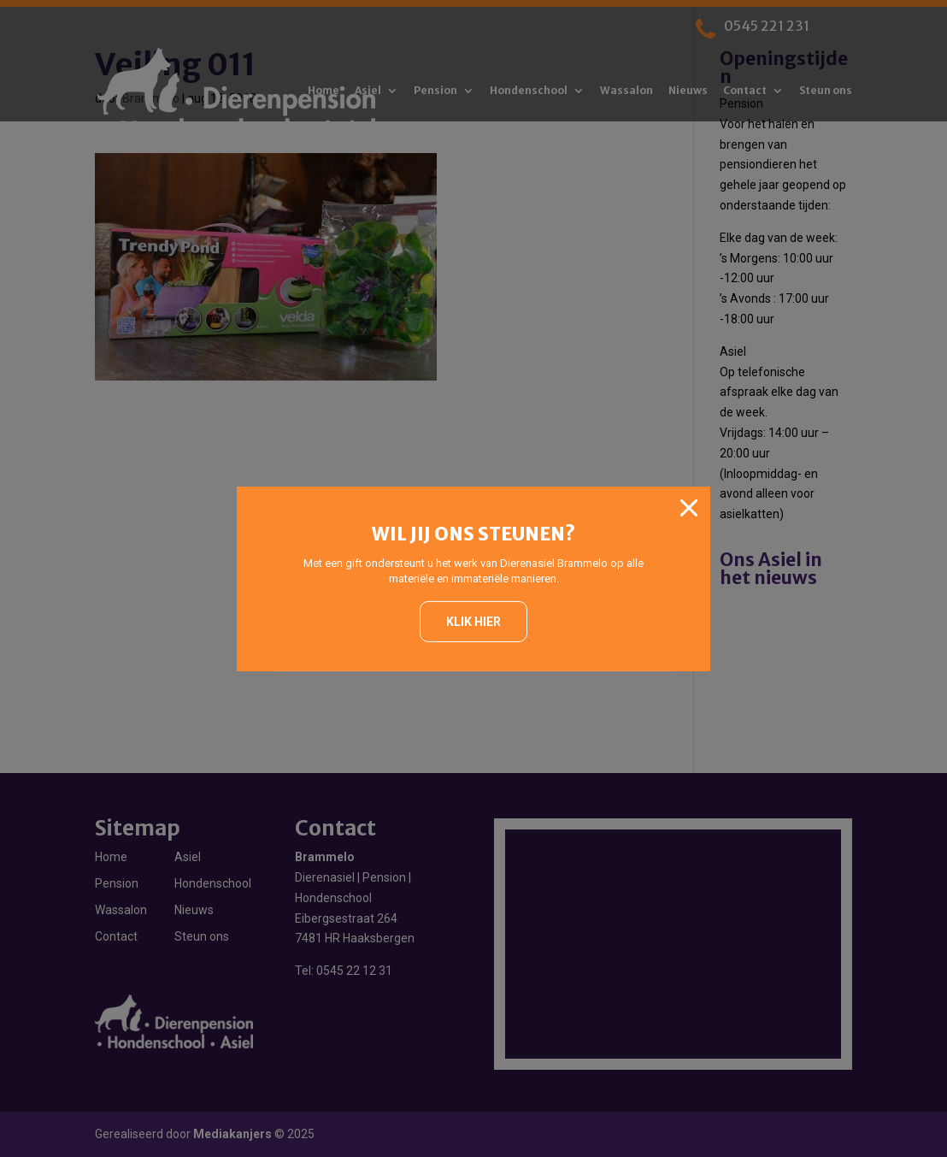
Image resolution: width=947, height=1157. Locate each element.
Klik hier (473, 622)
